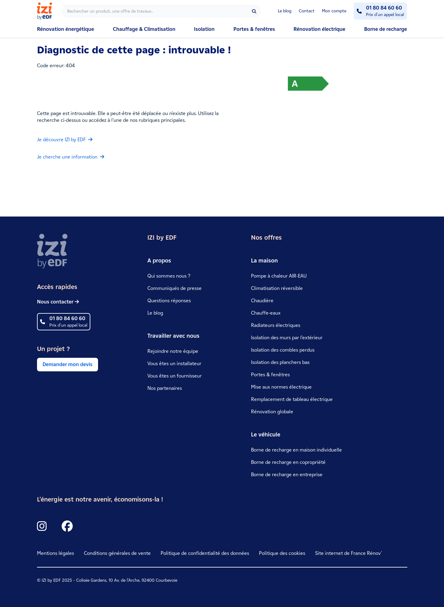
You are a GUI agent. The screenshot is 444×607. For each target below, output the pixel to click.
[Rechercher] (161, 11)
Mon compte (334, 11)
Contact (306, 11)
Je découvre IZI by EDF (64, 139)
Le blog (284, 11)
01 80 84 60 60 (384, 8)
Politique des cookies (282, 553)
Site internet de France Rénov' (348, 553)
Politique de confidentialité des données (205, 553)
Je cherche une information (70, 157)
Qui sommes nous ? (168, 276)
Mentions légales (55, 553)
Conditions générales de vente (117, 553)
